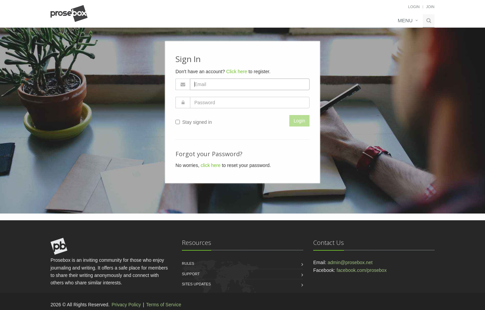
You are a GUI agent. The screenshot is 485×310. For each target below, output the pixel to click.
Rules (188, 263)
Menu (405, 20)
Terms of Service (163, 304)
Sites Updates (196, 284)
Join (430, 7)
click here (211, 165)
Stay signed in (193, 122)
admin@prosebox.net (350, 262)
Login (414, 7)
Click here (236, 71)
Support (191, 274)
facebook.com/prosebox (361, 270)
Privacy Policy (126, 304)
